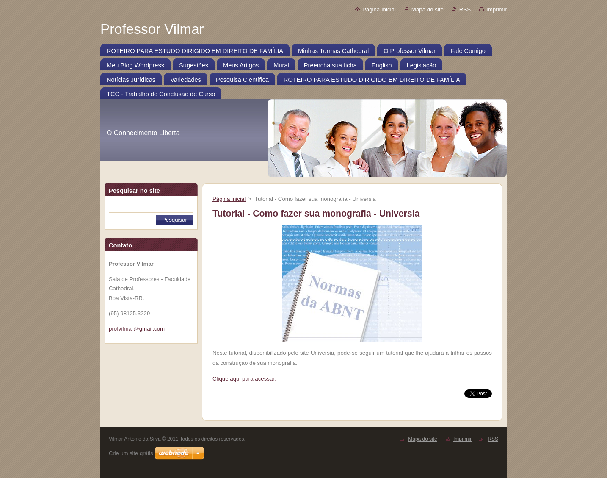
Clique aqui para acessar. (244, 378)
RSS (465, 9)
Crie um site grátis (131, 453)
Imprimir (496, 9)
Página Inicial (379, 9)
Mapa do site (427, 9)
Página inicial (229, 199)
